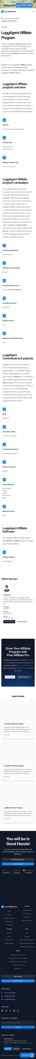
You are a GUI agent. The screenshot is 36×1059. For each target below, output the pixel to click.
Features (9, 914)
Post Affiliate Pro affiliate (11, 541)
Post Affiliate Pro (15, 53)
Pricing (9, 911)
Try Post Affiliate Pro (26, 665)
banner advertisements (15, 289)
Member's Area (27, 913)
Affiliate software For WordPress (18, 961)
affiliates (17, 377)
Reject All (16, 1048)
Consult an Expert (18, 981)
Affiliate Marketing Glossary (26, 943)
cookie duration (21, 225)
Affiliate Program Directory (12, 18)
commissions (5, 46)
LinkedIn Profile (22, 622)
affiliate (22, 65)
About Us (9, 933)
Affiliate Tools (18, 968)
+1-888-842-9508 (9, 996)
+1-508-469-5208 (9, 999)
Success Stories (9, 940)
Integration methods (9, 918)
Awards (9, 936)
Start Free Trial (10, 677)
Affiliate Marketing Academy (27, 940)
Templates (27, 936)
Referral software (18, 965)
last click (6, 231)
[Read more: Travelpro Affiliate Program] (18, 719)
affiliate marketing (23, 668)
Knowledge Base (26, 910)
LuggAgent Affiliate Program (9, 21)
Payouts (5, 365)
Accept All (8, 1048)
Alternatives (9, 925)
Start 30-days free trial (18, 859)
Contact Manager (9, 621)
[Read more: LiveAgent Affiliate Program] (18, 761)
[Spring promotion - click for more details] (18, 4)
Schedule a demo (24, 677)
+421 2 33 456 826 (9, 993)
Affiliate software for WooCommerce (18, 958)
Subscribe (18, 1027)
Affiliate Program (20, 44)
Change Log (27, 917)
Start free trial (18, 976)
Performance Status (27, 920)
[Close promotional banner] (34, 2)
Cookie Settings (26, 1048)
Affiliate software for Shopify (18, 955)
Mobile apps (9, 921)
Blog (27, 933)
